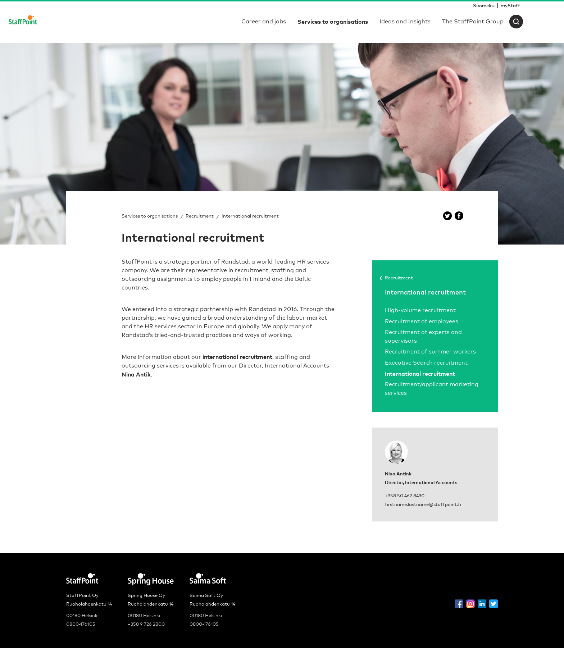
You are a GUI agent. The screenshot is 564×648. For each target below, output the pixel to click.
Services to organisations (150, 216)
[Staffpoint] (23, 21)
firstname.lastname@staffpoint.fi (423, 504)
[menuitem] (483, 5)
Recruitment (200, 216)
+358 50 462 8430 (404, 495)
